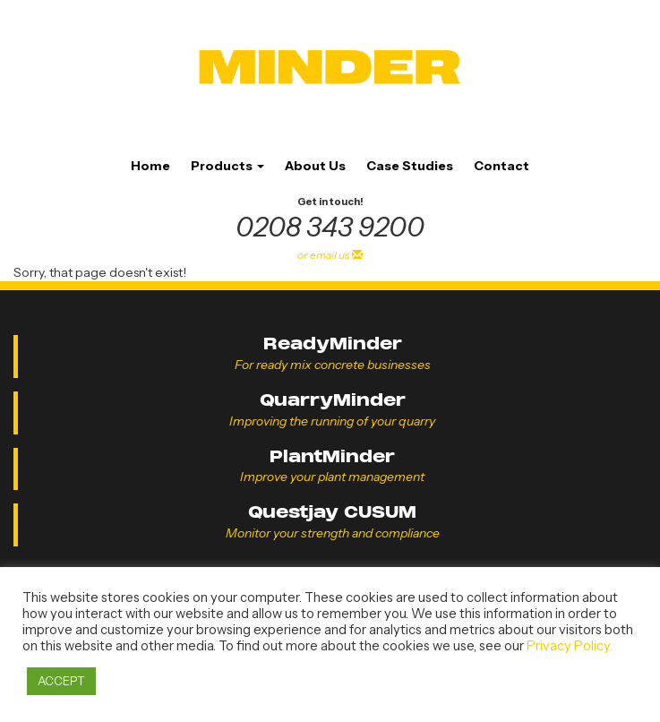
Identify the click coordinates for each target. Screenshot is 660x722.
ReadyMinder (332, 343)
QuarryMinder (333, 400)
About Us (315, 166)
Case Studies (409, 166)
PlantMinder (332, 456)
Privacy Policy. (570, 646)
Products (227, 166)
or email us (330, 255)
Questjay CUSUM (332, 512)
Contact (501, 166)
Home (150, 166)
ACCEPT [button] (61, 681)
